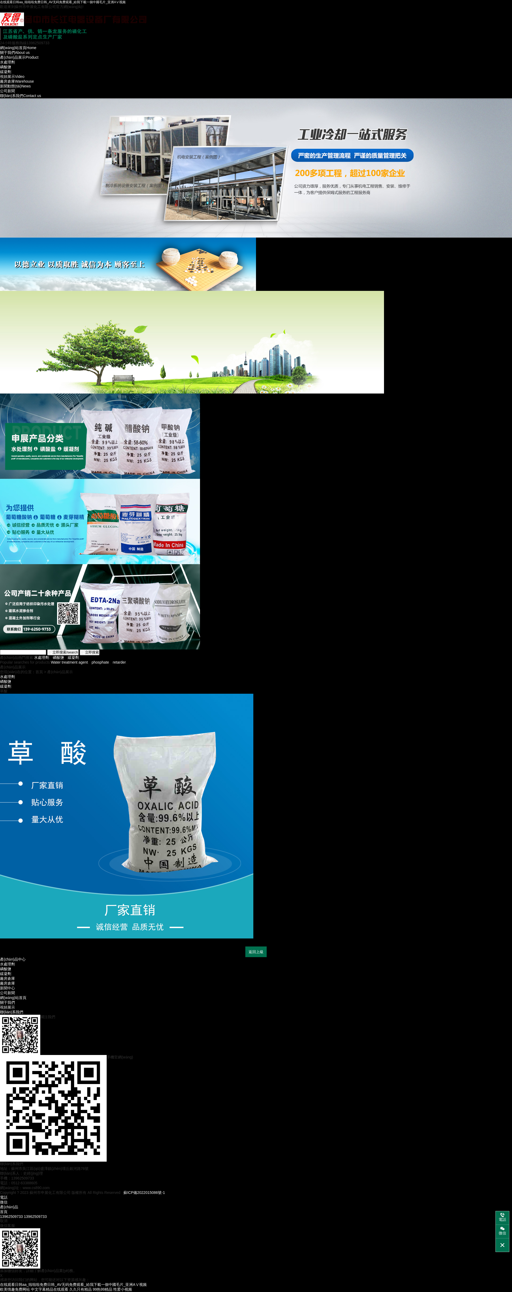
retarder (119, 662)
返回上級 (256, 952)
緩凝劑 (5, 72)
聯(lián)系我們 (11, 1012)
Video (12, 76)
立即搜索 (89, 652)
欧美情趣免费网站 (15, 1289)
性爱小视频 (122, 1289)
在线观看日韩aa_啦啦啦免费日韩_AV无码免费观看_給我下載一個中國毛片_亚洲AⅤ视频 (63, 2)
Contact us (20, 96)
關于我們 (7, 1002)
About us (15, 52)
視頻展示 (7, 1007)
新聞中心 (7, 988)
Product (19, 57)
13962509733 (11, 1216)
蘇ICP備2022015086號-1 (144, 1192)
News (15, 86)
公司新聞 (7, 91)
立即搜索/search (63, 652)
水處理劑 (7, 62)
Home (18, 48)
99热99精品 (102, 1289)
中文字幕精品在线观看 (49, 1289)
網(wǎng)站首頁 (13, 998)
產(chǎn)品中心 (13, 959)
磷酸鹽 (5, 67)
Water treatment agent (69, 662)
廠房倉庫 (7, 978)
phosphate (100, 662)
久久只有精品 (80, 1289)
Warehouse (17, 81)
